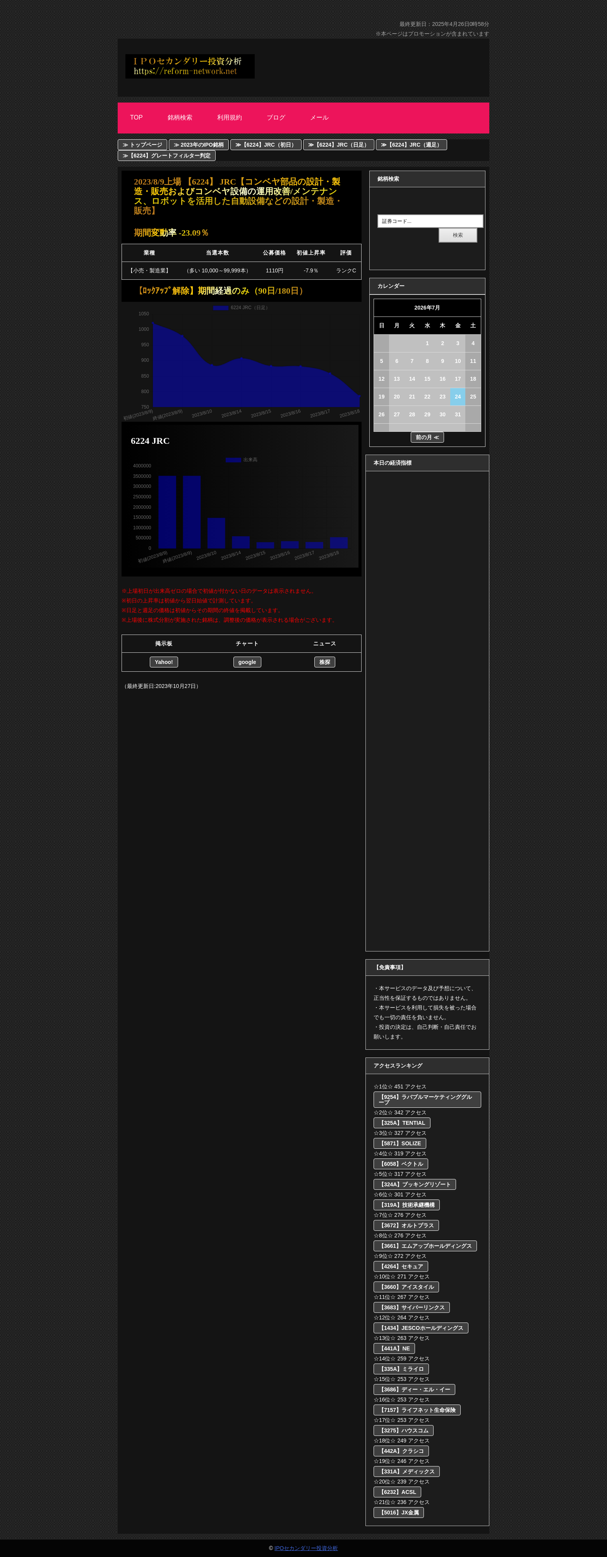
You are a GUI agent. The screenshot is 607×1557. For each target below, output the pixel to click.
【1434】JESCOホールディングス (421, 1328)
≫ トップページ (142, 145)
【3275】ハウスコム (404, 1430)
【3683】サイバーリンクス (412, 1307)
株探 (324, 662)
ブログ (276, 117)
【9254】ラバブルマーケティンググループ (425, 1099)
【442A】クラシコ (401, 1451)
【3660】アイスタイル (406, 1287)
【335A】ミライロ (401, 1369)
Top (136, 117)
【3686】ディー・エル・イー (414, 1389)
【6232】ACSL (397, 1492)
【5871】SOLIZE (400, 1143)
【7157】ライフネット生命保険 (417, 1410)
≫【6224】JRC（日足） (338, 145)
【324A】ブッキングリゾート (415, 1184)
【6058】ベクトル (401, 1164)
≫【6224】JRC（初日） (266, 145)
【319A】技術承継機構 (407, 1205)
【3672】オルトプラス (406, 1225)
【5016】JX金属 (399, 1512)
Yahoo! (164, 662)
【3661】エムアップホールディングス (425, 1246)
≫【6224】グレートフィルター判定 (167, 155)
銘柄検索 (180, 117)
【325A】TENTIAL (402, 1123)
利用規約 (229, 117)
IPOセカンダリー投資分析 (306, 1548)
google (247, 662)
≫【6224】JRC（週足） (411, 145)
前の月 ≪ (427, 437)
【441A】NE (394, 1348)
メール (319, 117)
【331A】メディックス (407, 1471)
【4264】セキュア (401, 1266)
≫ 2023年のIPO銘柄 (199, 145)
